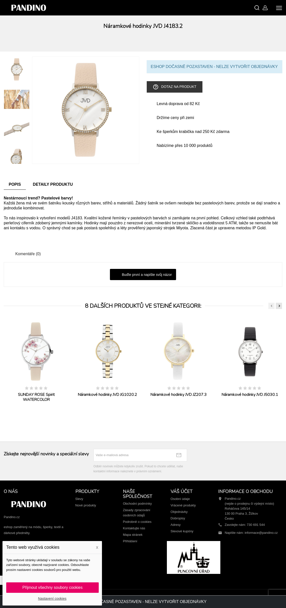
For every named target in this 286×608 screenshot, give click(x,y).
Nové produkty (85, 505)
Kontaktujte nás (134, 528)
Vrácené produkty (183, 505)
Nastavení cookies (52, 599)
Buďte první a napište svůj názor (143, 274)
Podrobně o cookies (137, 522)
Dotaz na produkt (174, 87)
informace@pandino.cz (261, 533)
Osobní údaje (180, 499)
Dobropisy (178, 518)
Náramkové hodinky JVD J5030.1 (250, 394)
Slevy (79, 499)
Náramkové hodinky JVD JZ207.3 (178, 394)
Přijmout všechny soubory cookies (52, 587)
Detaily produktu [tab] (53, 184)
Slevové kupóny (182, 531)
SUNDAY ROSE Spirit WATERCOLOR (36, 397)
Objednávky (179, 512)
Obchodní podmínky (137, 503)
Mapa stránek (133, 535)
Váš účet (181, 491)
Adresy (176, 525)
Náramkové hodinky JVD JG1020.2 (107, 394)
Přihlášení (130, 541)
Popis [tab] (15, 184)
